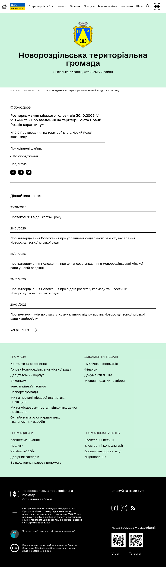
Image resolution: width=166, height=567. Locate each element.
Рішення (29, 90)
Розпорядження (26, 156)
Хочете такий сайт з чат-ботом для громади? (48, 531)
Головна (15, 90)
